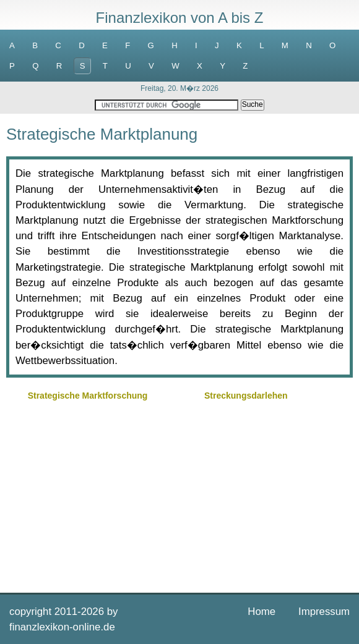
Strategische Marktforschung (88, 395)
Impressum (324, 611)
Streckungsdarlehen (246, 395)
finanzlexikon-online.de (62, 627)
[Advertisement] (179, 490)
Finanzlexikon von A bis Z (180, 17)
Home (261, 611)
